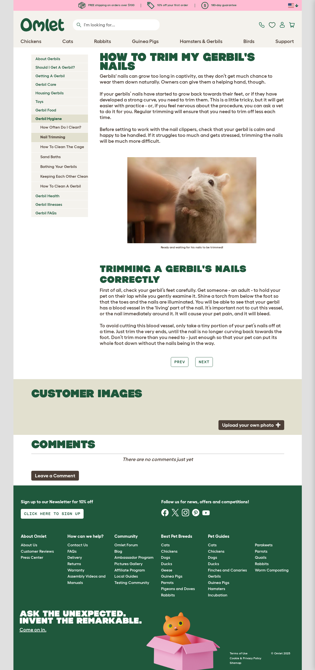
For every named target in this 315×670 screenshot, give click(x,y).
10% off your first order (167, 5)
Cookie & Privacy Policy (245, 658)
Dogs (165, 557)
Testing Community (131, 582)
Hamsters (216, 588)
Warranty (75, 570)
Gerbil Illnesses (48, 204)
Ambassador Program (133, 557)
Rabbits (168, 595)
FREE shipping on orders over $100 (106, 5)
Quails (260, 557)
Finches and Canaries (227, 570)
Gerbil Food (45, 110)
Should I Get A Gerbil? (55, 67)
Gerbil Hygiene (48, 118)
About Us (29, 545)
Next (204, 362)
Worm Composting (272, 570)
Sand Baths (50, 156)
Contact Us (77, 545)
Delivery (74, 557)
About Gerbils (47, 58)
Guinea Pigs (171, 576)
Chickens (169, 551)
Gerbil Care (45, 84)
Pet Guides (218, 536)
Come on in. (33, 629)
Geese (166, 570)
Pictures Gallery (128, 563)
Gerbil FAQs (45, 213)
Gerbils (214, 576)
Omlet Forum (126, 545)
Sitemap (235, 662)
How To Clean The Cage (62, 146)
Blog (118, 551)
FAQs (71, 551)
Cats (165, 545)
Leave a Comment (55, 475)
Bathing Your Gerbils (58, 166)
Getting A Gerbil (50, 76)
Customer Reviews (37, 551)
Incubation (217, 595)
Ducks (166, 563)
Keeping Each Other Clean (64, 176)
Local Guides (126, 576)
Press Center (32, 557)
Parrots (167, 582)
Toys (39, 101)
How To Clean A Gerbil (60, 186)
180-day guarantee (219, 5)
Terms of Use (239, 653)
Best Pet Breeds (176, 536)
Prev (179, 362)
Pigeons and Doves (178, 588)
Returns (74, 563)
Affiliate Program (129, 570)
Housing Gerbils (49, 93)
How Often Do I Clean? (60, 127)
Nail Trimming (52, 137)
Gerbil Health (47, 196)
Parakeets (263, 545)
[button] (251, 536)
